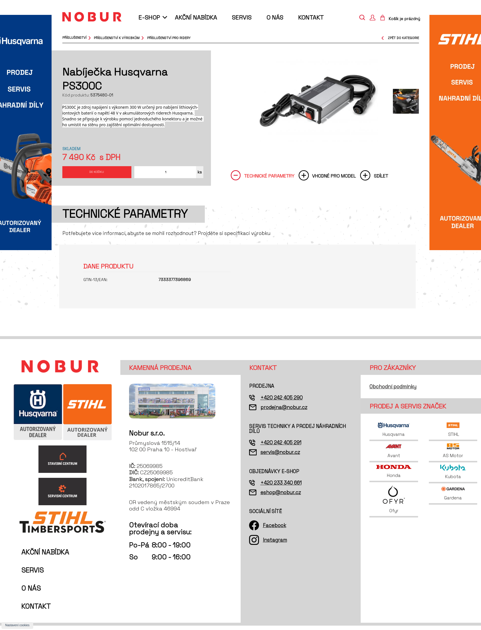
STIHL (453, 434)
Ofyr (393, 503)
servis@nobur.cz (280, 456)
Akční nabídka (196, 17)
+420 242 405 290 (281, 402)
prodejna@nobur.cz (283, 411)
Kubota (453, 476)
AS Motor (453, 455)
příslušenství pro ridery (169, 38)
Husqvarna (394, 434)
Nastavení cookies (17, 625)
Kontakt (311, 17)
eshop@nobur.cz (280, 497)
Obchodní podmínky (392, 391)
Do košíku (97, 173)
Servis (241, 17)
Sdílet (381, 179)
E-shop (149, 17)
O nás (274, 17)
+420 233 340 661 (281, 487)
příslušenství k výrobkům (117, 38)
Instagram (275, 544)
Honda (393, 475)
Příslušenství (74, 38)
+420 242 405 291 (280, 447)
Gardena (453, 497)
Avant (393, 455)
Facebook (274, 529)
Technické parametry (269, 179)
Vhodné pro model (334, 179)
